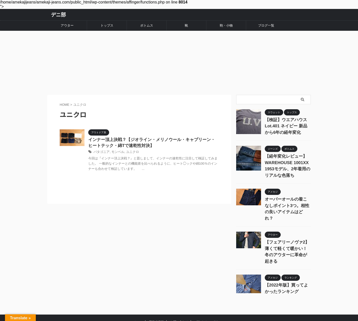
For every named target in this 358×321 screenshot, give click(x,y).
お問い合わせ (179, 294)
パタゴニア (100, 148)
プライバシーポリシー (209, 294)
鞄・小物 (226, 25)
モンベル (116, 148)
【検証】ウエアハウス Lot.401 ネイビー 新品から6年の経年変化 (287, 120)
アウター (67, 25)
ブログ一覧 (266, 25)
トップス (106, 25)
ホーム (138, 294)
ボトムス (146, 25)
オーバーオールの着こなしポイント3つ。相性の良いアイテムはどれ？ (287, 195)
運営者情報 (156, 294)
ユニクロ (130, 148)
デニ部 (58, 14)
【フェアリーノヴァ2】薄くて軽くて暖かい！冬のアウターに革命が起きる (287, 229)
